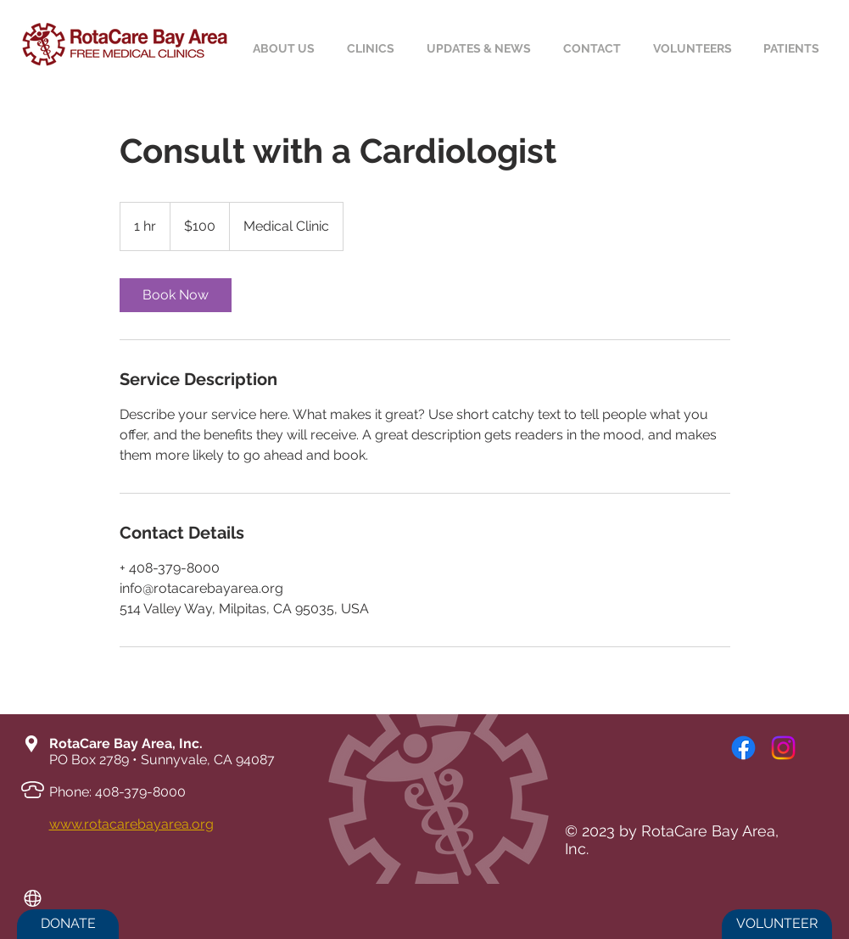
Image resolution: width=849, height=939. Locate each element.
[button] (794, 48)
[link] (176, 295)
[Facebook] (743, 747)
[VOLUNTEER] (777, 924)
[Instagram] (783, 747)
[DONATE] (68, 924)
